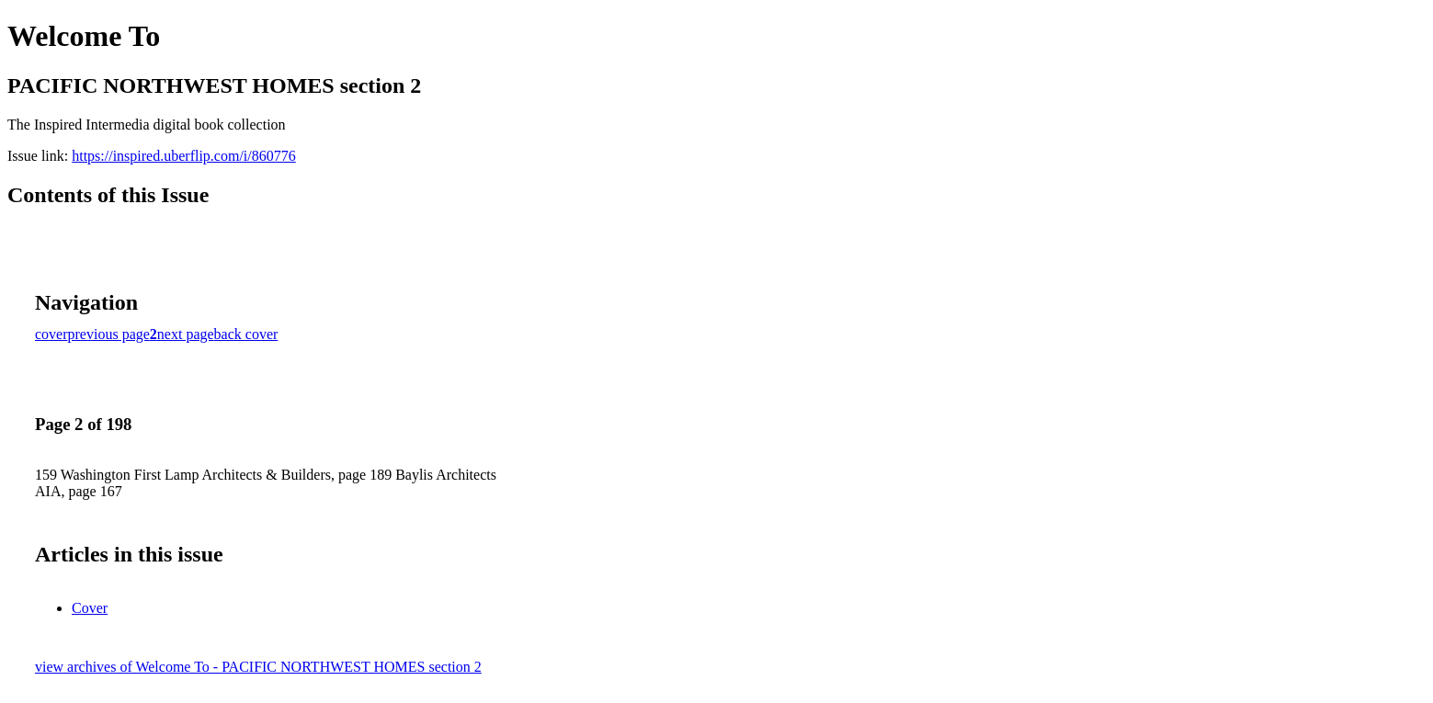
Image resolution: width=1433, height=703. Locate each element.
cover (51, 334)
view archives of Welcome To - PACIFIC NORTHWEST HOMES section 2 (258, 667)
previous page (109, 334)
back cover (246, 334)
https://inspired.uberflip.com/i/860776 (184, 156)
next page (185, 334)
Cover (90, 608)
